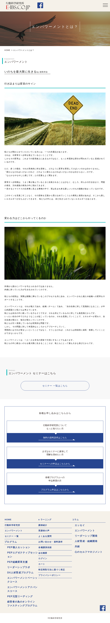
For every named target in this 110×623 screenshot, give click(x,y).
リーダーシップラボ (18, 567)
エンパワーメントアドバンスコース (22, 589)
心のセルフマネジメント (89, 552)
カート (42, 563)
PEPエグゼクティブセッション (22, 554)
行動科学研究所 (13, 525)
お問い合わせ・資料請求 (52, 541)
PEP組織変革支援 (17, 561)
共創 (77, 546)
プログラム (10, 541)
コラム (75, 519)
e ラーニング (45, 519)
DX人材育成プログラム (20, 572)
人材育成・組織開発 (86, 541)
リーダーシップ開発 (86, 535)
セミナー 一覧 (12, 536)
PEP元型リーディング (20, 596)
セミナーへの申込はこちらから (55, 463)
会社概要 (43, 552)
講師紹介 (43, 525)
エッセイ (80, 525)
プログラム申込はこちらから (55, 489)
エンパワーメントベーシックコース (22, 579)
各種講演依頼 (45, 547)
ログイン (43, 558)
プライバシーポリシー (50, 574)
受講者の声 (44, 530)
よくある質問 (45, 536)
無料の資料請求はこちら (55, 437)
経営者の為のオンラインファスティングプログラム (22, 603)
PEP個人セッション (18, 547)
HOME (8, 519)
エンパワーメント (14, 530)
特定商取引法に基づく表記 (53, 569)
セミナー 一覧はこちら (55, 386)
